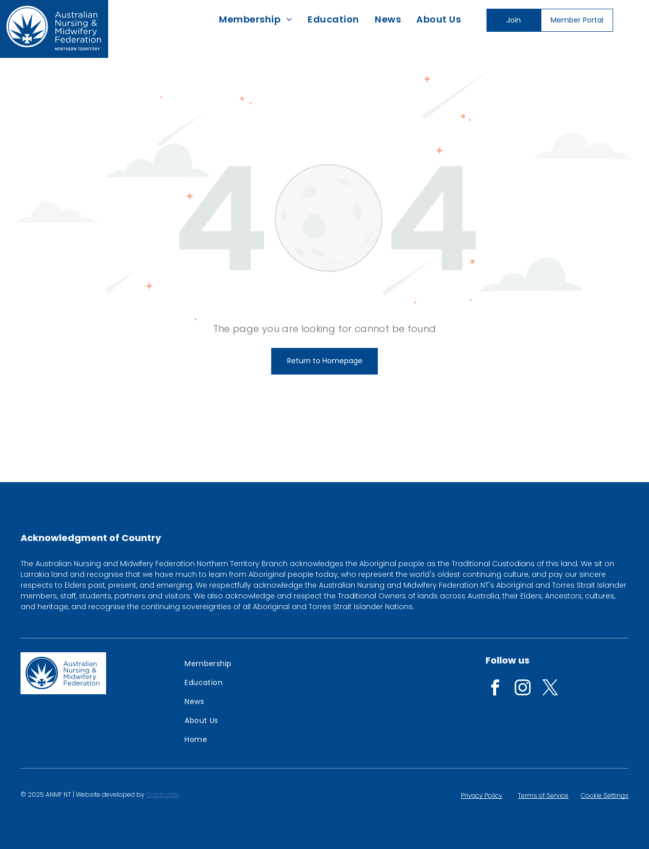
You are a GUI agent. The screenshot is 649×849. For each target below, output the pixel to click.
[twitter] (550, 689)
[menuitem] (255, 19)
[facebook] (494, 689)
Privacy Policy (481, 795)
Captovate (162, 794)
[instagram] (522, 689)
